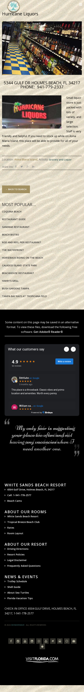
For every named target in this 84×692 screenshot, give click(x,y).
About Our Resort (26, 544)
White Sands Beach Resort (35, 484)
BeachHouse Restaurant (18, 273)
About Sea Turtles (18, 592)
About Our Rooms (26, 511)
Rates (10, 527)
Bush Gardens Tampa (15, 288)
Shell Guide (13, 587)
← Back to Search (16, 189)
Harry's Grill (10, 280)
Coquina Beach (11, 211)
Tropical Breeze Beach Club (23, 522)
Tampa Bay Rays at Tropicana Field (24, 296)
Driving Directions (17, 548)
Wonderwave (17, 625)
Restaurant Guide (14, 219)
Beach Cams (14, 500)
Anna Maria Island (25, 159)
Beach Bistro (10, 234)
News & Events (21, 576)
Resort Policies (15, 554)
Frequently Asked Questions (23, 565)
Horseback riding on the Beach (22, 257)
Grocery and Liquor (60, 159)
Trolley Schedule (17, 581)
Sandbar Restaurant (16, 227)
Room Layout (15, 533)
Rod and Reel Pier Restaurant (21, 242)
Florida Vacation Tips (20, 598)
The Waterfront (13, 250)
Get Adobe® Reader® (48, 332)
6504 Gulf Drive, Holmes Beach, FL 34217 (30, 489)
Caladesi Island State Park (19, 265)
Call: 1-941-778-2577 (19, 495)
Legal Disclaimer (17, 560)
